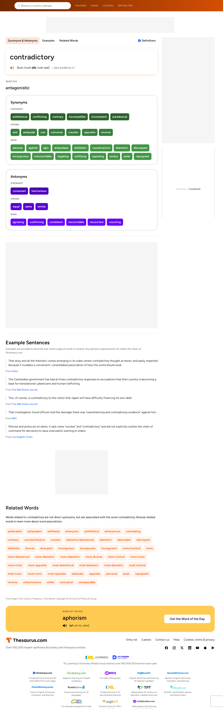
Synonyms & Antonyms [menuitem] (22, 40)
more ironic (137, 556)
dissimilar (14, 548)
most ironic (15, 573)
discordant (124, 539)
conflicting (40, 116)
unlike (50, 582)
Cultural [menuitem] (108, 5)
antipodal (29, 132)
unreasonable (86, 582)
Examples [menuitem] (48, 40)
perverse (111, 573)
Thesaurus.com (8, 5)
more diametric (45, 556)
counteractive (101, 148)
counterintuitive (34, 539)
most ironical (137, 565)
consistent (56, 222)
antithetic (80, 148)
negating (63, 156)
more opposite (37, 565)
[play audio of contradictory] (12, 68)
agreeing (18, 222)
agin (46, 148)
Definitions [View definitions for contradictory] (148, 40)
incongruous (21, 156)
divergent (46, 548)
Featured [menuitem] (80, 5)
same (28, 206)
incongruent (88, 548)
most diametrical (63, 565)
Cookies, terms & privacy (199, 639)
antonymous (112, 531)
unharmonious (32, 582)
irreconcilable (43, 156)
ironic (149, 548)
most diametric (89, 565)
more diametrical (18, 556)
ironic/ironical (131, 548)
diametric (122, 148)
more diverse (93, 556)
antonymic (72, 531)
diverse (30, 548)
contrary (57, 116)
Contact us (162, 639)
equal (16, 206)
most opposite (57, 573)
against (33, 148)
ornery (114, 156)
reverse (106, 132)
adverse (18, 148)
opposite (89, 132)
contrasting (133, 531)
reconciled (96, 222)
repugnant (142, 156)
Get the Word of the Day (187, 619)
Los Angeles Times (22, 436)
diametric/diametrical (80, 539)
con (43, 132)
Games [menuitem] (94, 5)
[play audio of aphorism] (65, 625)
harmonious (39, 191)
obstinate (77, 573)
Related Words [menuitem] (68, 40)
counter (73, 132)
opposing (98, 156)
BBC (14, 418)
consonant (19, 191)
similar (42, 206)
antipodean (61, 148)
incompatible (77, 116)
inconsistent (99, 116)
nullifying (80, 156)
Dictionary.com (215, 6)
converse (57, 132)
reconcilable (76, 222)
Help (176, 639)
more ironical (116, 556)
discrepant (140, 148)
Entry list (131, 639)
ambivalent (15, 531)
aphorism (75, 617)
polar (127, 156)
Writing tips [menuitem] (125, 5)
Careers (146, 639)
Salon (15, 371)
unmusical (66, 582)
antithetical (20, 116)
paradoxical (119, 116)
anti (15, 132)
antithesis (53, 531)
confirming (37, 222)
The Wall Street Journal (24, 389)
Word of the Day (73, 611)
